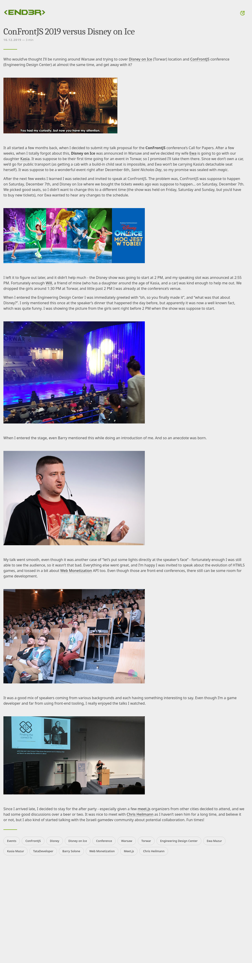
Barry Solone (71, 851)
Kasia (25, 158)
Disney (54, 841)
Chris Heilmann (140, 814)
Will (49, 283)
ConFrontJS (199, 59)
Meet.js (129, 851)
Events (11, 841)
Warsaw (126, 841)
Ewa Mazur (214, 841)
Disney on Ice (140, 59)
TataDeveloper (43, 851)
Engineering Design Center (178, 841)
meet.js (144, 808)
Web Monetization (76, 570)
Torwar (146, 841)
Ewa (192, 153)
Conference (104, 841)
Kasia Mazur (15, 851)
